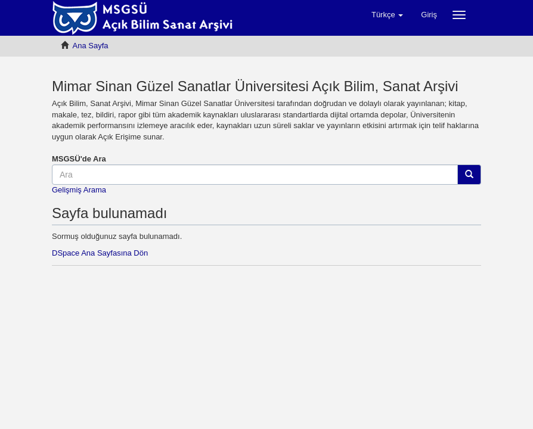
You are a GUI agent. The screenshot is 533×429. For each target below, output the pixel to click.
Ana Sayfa (91, 45)
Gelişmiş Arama (79, 189)
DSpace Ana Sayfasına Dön (100, 252)
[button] (387, 15)
